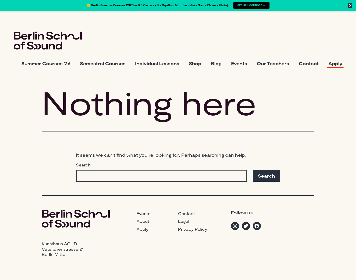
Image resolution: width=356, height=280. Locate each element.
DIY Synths (165, 5)
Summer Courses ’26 (45, 63)
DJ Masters (146, 5)
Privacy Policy (192, 229)
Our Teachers (273, 63)
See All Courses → (251, 5)
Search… (85, 164)
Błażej (223, 5)
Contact (309, 63)
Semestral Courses (103, 63)
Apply (335, 63)
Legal (183, 221)
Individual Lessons (157, 63)
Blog (216, 63)
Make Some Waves (203, 5)
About (142, 221)
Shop (195, 63)
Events (239, 63)
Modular (181, 5)
